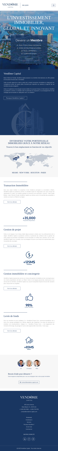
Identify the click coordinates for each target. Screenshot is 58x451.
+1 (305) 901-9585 (24, 409)
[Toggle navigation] (54, 5)
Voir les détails (12, 202)
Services (29, 422)
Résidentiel (29, 417)
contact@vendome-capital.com (29, 382)
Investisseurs (29, 420)
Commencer (29, 59)
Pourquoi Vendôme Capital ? (15, 98)
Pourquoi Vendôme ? (29, 424)
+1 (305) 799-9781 (34, 409)
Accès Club (29, 427)
